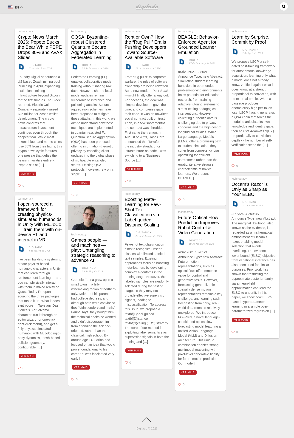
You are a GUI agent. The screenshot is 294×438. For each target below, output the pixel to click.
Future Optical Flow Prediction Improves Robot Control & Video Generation (198, 225)
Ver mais (27, 173)
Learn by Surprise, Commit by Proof (250, 39)
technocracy (25, 31)
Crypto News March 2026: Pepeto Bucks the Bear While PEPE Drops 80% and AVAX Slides (40, 47)
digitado (35, 65)
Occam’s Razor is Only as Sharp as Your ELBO (250, 189)
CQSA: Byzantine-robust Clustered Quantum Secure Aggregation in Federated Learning (91, 47)
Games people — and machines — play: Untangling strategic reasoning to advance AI (93, 250)
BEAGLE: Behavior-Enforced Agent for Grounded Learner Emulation (198, 44)
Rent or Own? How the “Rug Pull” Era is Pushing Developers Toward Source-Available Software (145, 47)
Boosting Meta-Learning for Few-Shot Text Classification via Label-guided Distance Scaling (143, 212)
